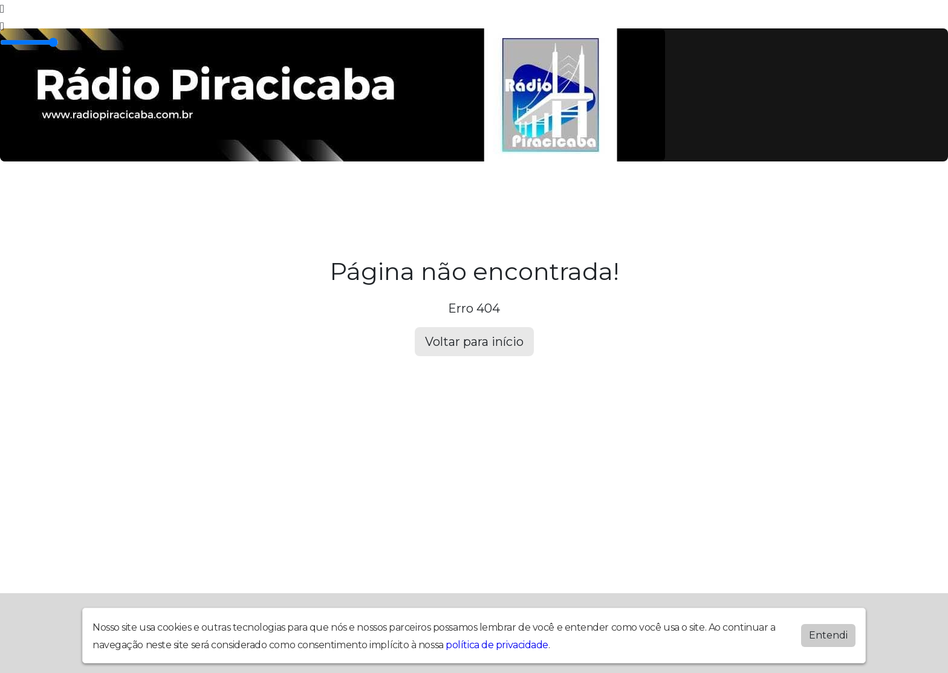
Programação (183, 196)
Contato (468, 196)
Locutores (328, 196)
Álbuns (261, 196)
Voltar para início (474, 341)
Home (108, 196)
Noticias (401, 196)
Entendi (828, 635)
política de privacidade (497, 645)
